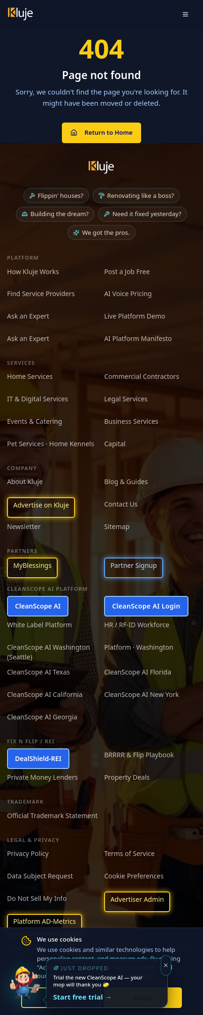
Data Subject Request (40, 875)
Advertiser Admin (137, 899)
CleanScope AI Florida (137, 671)
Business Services (131, 421)
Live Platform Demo (134, 316)
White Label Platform (39, 624)
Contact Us (120, 504)
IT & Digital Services (37, 398)
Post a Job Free (127, 271)
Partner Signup (133, 565)
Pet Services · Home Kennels (50, 443)
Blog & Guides (126, 481)
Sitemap (116, 526)
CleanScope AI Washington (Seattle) (48, 652)
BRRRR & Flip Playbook (139, 754)
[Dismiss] (166, 965)
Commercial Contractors (141, 376)
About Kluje (25, 481)
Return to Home (101, 132)
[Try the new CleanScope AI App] (24, 990)
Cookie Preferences (134, 875)
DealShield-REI (38, 758)
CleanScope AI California (45, 694)
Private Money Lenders (42, 777)
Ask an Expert (28, 316)
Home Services (30, 376)
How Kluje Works (33, 271)
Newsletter (24, 526)
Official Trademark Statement (52, 815)
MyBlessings (32, 565)
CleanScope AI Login (146, 606)
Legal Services (126, 398)
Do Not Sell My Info (37, 898)
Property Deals (127, 777)
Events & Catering (34, 421)
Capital (115, 443)
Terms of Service (129, 853)
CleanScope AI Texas (38, 671)
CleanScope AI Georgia (42, 716)
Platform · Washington (138, 647)
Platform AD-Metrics (44, 921)
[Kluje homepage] (101, 167)
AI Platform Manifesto (138, 338)
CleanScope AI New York (141, 694)
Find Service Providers (41, 293)
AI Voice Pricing (128, 293)
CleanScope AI (37, 606)
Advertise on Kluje (41, 504)
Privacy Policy (28, 853)
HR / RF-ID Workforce (136, 624)
